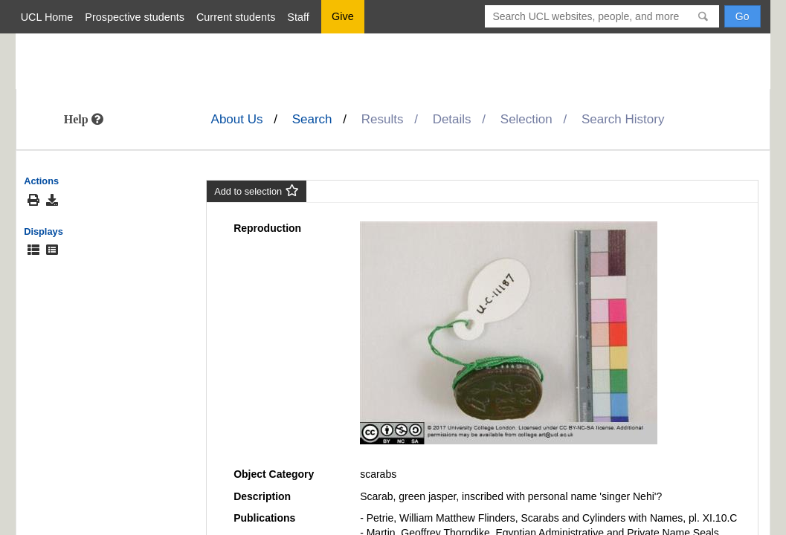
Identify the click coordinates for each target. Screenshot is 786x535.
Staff (298, 17)
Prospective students (134, 17)
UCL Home (47, 17)
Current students (235, 17)
